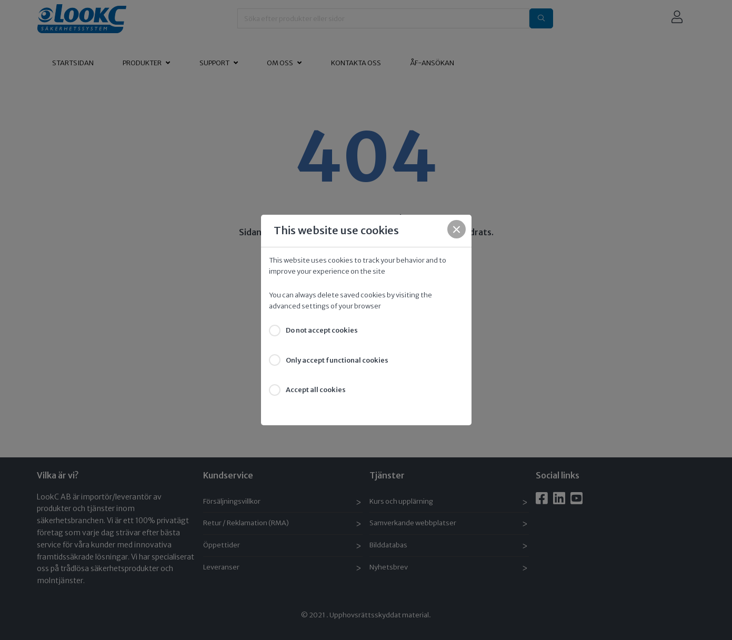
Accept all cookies (316, 389)
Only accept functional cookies (337, 360)
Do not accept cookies (322, 330)
